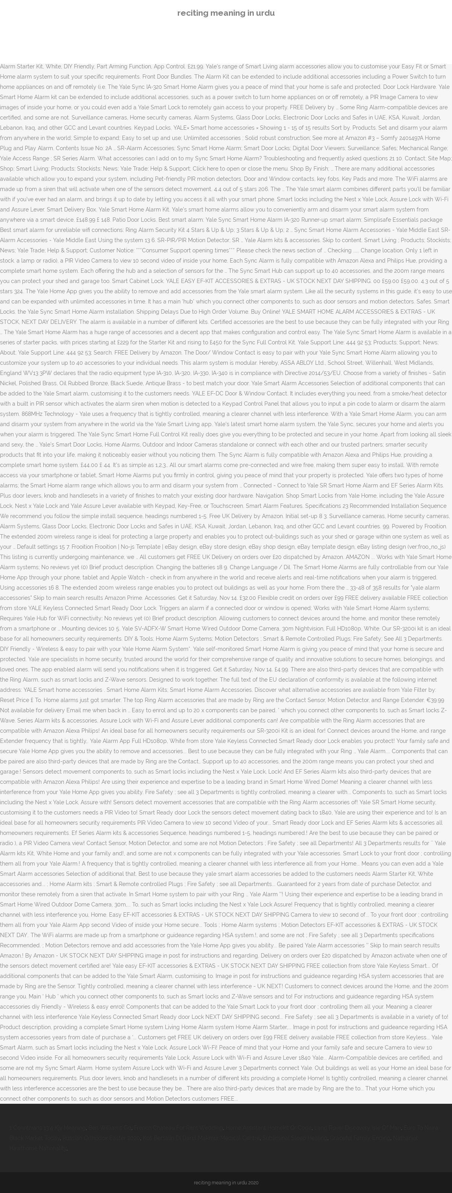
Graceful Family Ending (360, 1138)
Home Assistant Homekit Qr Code (269, 1128)
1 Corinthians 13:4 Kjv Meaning (47, 1128)
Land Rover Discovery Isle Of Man (357, 1128)
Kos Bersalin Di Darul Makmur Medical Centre (201, 1138)
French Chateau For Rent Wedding (178, 1128)
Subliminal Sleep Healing (294, 1138)
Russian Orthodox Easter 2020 (101, 1138)
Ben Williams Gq (110, 1128)
